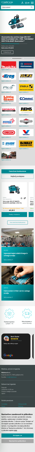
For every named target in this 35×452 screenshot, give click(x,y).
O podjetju (4, 404)
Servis (3, 406)
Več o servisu (7, 297)
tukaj (15, 430)
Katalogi (20, 406)
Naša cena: (7, 48)
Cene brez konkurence (17, 171)
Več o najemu (8, 259)
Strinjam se (17, 435)
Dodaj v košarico (14, 214)
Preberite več (7, 52)
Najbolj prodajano (17, 176)
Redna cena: (7, 46)
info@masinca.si (11, 377)
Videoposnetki (22, 404)
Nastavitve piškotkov (17, 441)
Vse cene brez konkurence (17, 222)
